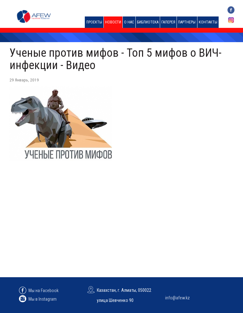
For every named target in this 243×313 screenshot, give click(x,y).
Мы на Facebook (39, 290)
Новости (113, 22)
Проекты (94, 22)
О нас (129, 22)
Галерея (168, 22)
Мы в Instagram (38, 299)
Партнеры (187, 22)
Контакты (208, 22)
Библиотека (148, 22)
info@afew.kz (177, 297)
